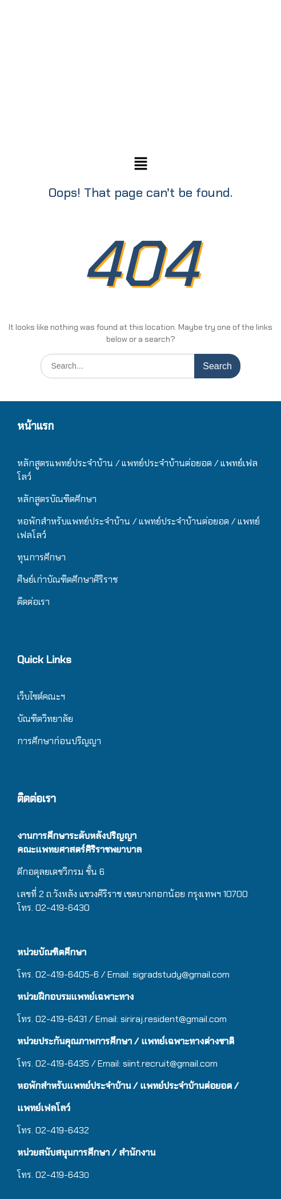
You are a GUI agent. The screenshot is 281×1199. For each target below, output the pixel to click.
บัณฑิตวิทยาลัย (45, 719)
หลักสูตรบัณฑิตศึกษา (57, 499)
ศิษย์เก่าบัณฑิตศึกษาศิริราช (67, 580)
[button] (140, 164)
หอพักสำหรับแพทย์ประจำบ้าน (73, 521)
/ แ (138, 521)
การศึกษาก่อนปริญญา (60, 741)
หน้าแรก (35, 426)
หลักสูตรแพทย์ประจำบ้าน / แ (72, 463)
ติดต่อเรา (33, 602)
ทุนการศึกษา (41, 557)
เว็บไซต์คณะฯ (41, 697)
